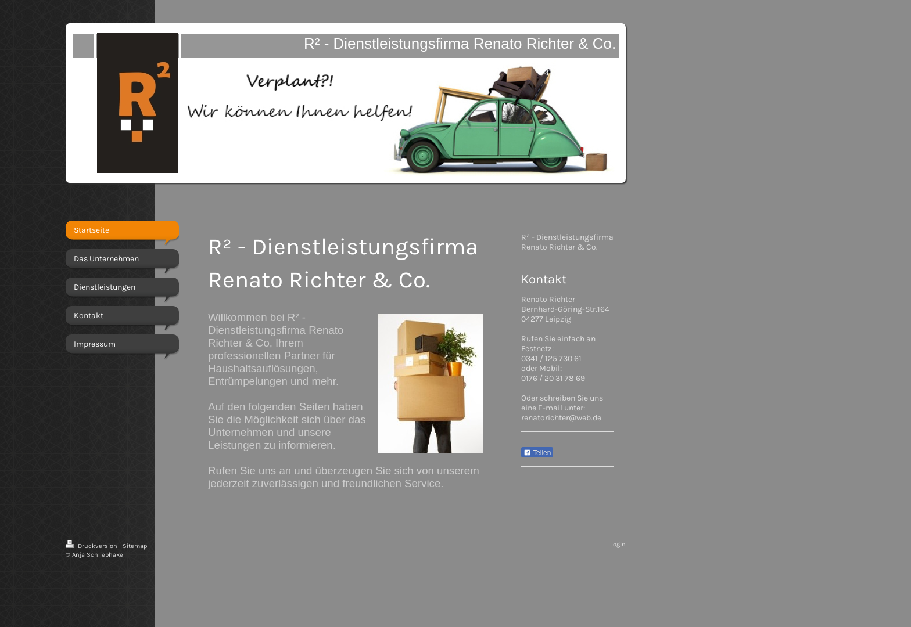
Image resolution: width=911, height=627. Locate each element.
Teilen (537, 453)
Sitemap (135, 546)
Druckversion (92, 546)
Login (618, 544)
